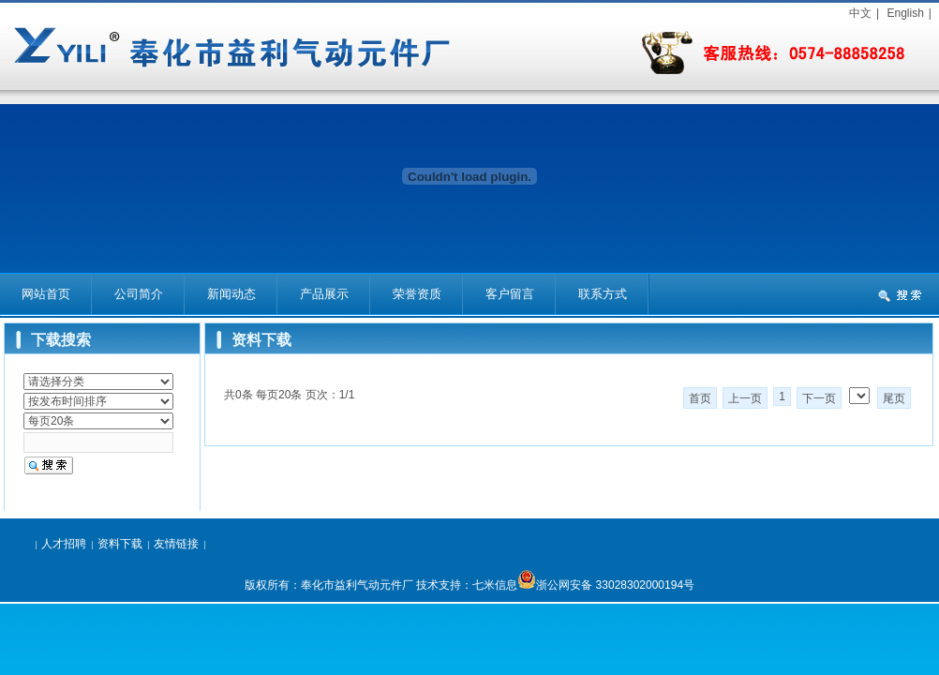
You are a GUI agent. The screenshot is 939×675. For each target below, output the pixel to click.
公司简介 (138, 294)
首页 (700, 398)
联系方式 (602, 294)
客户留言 (509, 294)
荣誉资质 (417, 294)
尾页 (894, 398)
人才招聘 (63, 543)
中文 (860, 13)
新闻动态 (231, 294)
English (905, 13)
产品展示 (324, 294)
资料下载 (119, 543)
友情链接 (176, 543)
